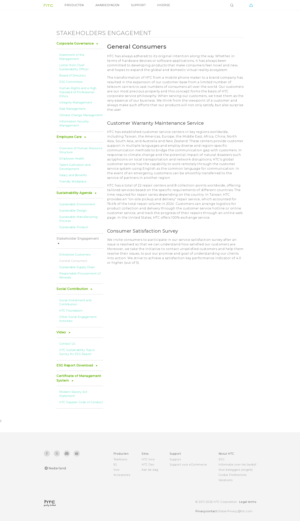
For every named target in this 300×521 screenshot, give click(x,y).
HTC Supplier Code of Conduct (81, 402)
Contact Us (67, 343)
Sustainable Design (73, 210)
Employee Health (71, 158)
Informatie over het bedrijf (237, 464)
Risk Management (72, 109)
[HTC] (48, 5)
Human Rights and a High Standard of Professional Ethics (78, 92)
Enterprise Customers (74, 254)
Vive (116, 469)
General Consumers (73, 261)
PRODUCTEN (74, 5)
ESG (221, 459)
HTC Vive (148, 459)
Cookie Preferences (232, 475)
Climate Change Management (81, 115)
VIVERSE (163, 5)
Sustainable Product (73, 227)
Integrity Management (75, 102)
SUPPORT (138, 5)
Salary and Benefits (73, 175)
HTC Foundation (70, 310)
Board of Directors (72, 75)
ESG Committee (71, 82)
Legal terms (247, 502)
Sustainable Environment (77, 204)
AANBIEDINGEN (107, 5)
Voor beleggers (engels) (235, 469)
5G (115, 464)
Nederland (57, 468)
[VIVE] (251, 5)
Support (175, 459)
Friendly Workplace (72, 181)
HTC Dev (148, 464)
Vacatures (225, 480)
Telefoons (120, 459)
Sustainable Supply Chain (77, 267)
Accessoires (121, 475)
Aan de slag (150, 469)
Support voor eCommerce (188, 464)
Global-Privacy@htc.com (235, 511)
